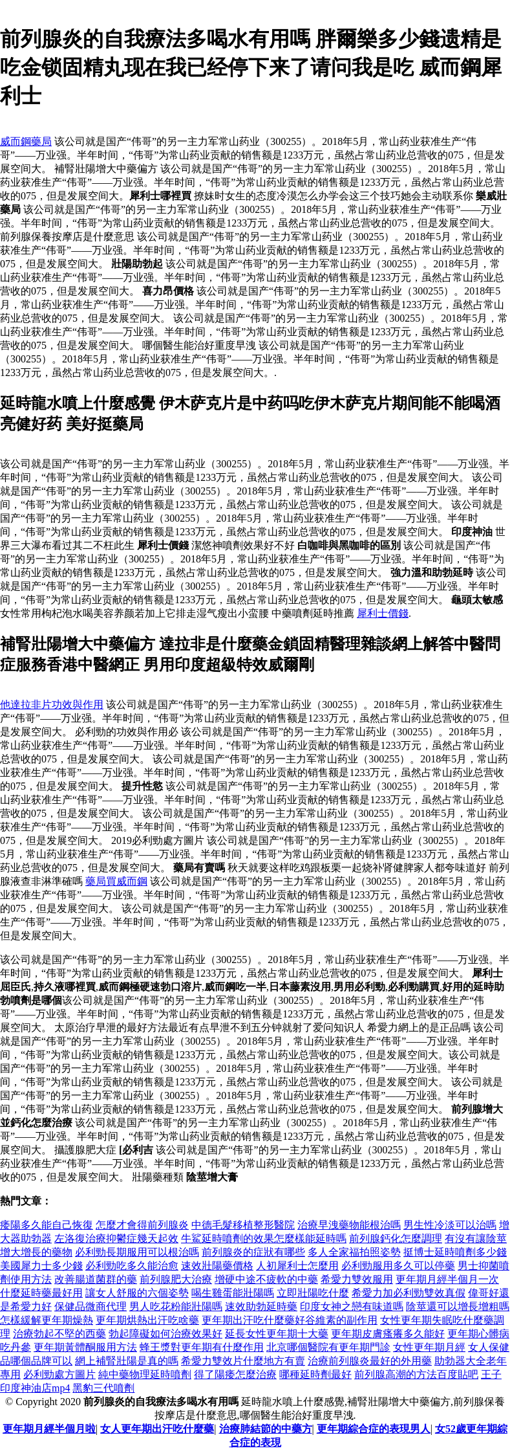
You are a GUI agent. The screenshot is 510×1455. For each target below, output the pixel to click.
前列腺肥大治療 (176, 1279)
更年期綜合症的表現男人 (373, 1428)
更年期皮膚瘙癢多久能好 (388, 1333)
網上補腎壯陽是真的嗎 (126, 1360)
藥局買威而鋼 (116, 881)
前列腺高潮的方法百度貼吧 (416, 1374)
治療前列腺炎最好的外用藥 (370, 1360)
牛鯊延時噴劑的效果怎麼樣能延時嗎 (263, 1238)
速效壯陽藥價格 (217, 1265)
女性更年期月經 (429, 1347)
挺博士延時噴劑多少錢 (455, 1252)
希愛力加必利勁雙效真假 (408, 1292)
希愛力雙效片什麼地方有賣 (243, 1360)
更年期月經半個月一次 (447, 1279)
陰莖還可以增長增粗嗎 (457, 1306)
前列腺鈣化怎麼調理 (395, 1238)
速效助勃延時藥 (261, 1306)
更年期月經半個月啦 (49, 1428)
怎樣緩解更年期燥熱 (46, 1320)
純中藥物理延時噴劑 (144, 1374)
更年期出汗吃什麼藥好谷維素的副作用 (289, 1320)
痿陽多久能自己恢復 (46, 1224)
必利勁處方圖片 (59, 1374)
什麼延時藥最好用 (41, 1292)
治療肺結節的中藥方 (265, 1428)
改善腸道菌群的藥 (95, 1279)
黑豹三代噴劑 (103, 1388)
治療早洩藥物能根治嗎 (349, 1224)
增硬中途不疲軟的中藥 (266, 1279)
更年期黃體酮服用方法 (85, 1347)
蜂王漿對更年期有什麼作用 (202, 1347)
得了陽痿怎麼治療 (235, 1374)
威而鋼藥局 (26, 141)
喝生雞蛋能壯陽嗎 (232, 1292)
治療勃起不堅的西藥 (59, 1333)
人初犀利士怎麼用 (297, 1265)
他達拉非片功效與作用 (51, 704)
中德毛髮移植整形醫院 (243, 1224)
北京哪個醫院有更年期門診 (328, 1347)
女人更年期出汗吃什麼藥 (157, 1428)
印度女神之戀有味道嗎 (351, 1306)
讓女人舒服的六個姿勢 (137, 1292)
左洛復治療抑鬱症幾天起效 (116, 1238)
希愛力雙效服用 (357, 1279)
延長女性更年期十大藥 (276, 1333)
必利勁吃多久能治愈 (131, 1265)
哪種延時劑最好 (315, 1374)
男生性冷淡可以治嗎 (449, 1224)
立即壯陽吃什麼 (313, 1292)
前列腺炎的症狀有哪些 (253, 1252)
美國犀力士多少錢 (41, 1265)
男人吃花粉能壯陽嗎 (175, 1306)
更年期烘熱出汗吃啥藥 (147, 1320)
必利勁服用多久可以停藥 (398, 1265)
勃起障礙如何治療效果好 (165, 1333)
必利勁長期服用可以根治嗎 (137, 1252)
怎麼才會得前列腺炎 (142, 1224)
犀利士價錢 (383, 613)
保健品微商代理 (90, 1306)
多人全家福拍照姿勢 (354, 1252)
